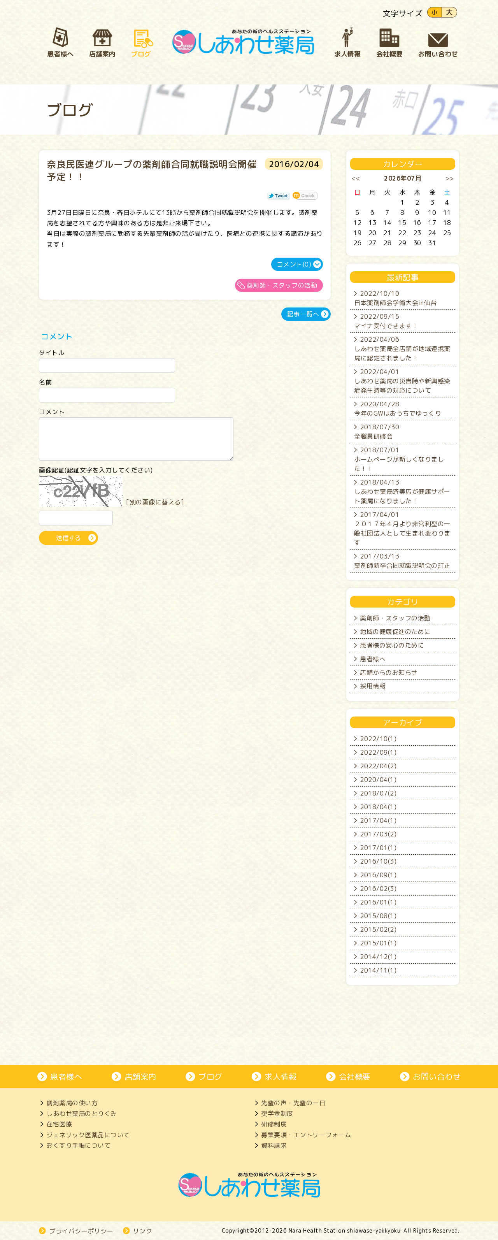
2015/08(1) (378, 916)
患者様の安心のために (392, 645)
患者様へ (373, 659)
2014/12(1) (378, 956)
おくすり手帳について (78, 1145)
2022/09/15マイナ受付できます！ (386, 321)
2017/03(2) (378, 834)
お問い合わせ (437, 1076)
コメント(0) (294, 264)
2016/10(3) (378, 861)
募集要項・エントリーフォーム (306, 1135)
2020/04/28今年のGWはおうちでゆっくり (397, 409)
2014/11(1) (378, 970)
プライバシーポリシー (81, 1231)
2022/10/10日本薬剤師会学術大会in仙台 (395, 298)
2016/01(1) (378, 902)
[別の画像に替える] (155, 509)
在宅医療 (59, 1124)
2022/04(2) (378, 766)
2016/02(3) (378, 888)
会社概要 (355, 1076)
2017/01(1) (378, 847)
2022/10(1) (378, 738)
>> (449, 178)
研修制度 (274, 1124)
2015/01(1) (378, 943)
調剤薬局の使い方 (72, 1103)
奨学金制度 (277, 1113)
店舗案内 (140, 1076)
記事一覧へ (303, 314)
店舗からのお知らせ (389, 672)
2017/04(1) (378, 820)
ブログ (210, 1076)
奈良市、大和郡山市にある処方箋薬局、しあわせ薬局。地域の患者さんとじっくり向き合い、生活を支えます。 (243, 42)
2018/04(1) (378, 807)
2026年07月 (402, 178)
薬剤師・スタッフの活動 (282, 285)
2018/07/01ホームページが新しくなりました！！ (399, 459)
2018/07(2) (378, 793)
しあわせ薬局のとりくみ (81, 1113)
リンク (143, 1231)
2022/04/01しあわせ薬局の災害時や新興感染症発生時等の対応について (402, 381)
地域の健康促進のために (395, 631)
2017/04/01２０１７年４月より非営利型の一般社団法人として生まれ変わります (402, 528)
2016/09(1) (378, 875)
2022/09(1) (378, 752)
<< (356, 178)
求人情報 (280, 1076)
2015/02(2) (378, 929)
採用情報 (373, 686)
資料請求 (274, 1145)
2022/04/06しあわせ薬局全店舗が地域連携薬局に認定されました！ (402, 348)
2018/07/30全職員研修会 (376, 432)
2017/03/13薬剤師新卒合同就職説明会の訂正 (402, 561)
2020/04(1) (378, 779)
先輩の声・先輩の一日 (293, 1103)
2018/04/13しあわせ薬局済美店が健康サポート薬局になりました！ (402, 491)
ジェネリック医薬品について (88, 1135)
